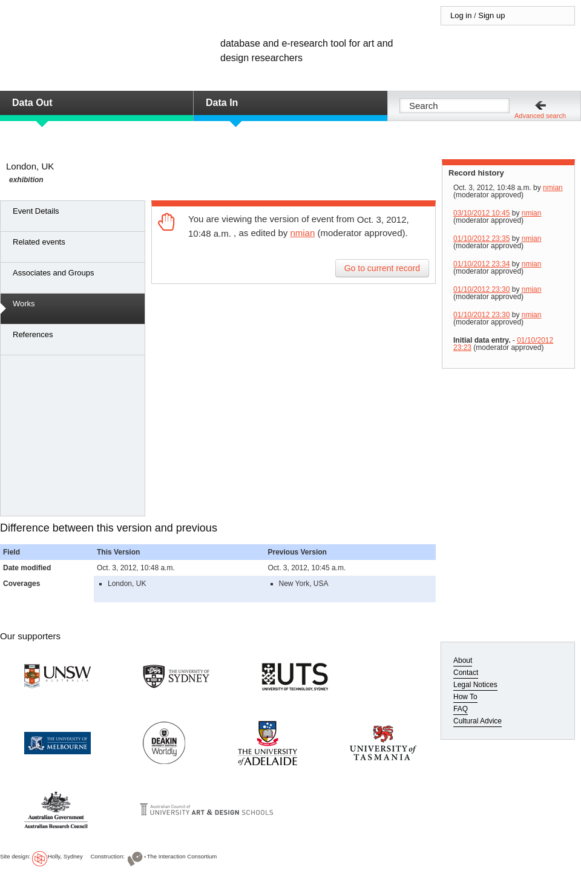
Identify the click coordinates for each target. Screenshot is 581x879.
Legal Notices (475, 684)
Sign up (491, 15)
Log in (460, 15)
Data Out (32, 102)
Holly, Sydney (65, 856)
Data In (222, 102)
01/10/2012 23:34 (481, 264)
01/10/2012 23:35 (481, 238)
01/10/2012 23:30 (481, 289)
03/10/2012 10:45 (481, 213)
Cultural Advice (477, 721)
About (462, 660)
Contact (465, 672)
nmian (302, 233)
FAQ (460, 709)
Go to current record (382, 268)
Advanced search (540, 115)
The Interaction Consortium (182, 856)
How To (465, 697)
